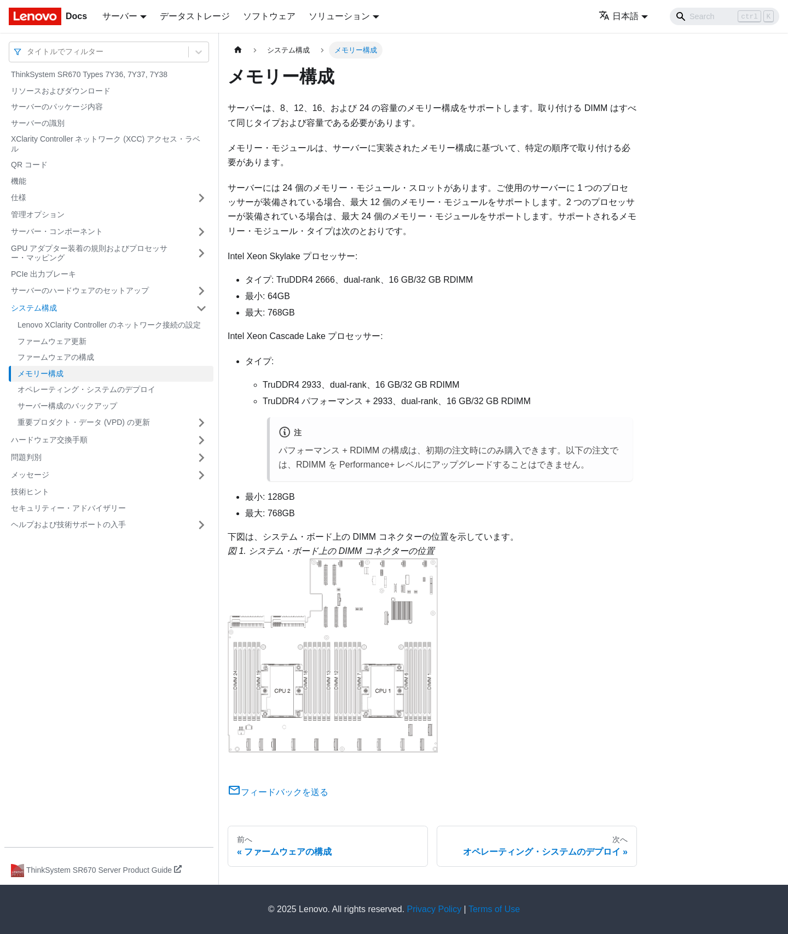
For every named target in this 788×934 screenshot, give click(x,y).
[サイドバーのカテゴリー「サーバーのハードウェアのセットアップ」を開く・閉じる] (201, 291)
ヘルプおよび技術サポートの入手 (68, 524)
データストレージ (195, 16)
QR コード (29, 164)
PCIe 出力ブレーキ (43, 274)
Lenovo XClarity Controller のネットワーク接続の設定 (109, 324)
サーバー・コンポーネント (57, 231)
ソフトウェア (269, 16)
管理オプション (38, 214)
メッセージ (30, 474)
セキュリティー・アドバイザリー (68, 508)
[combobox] (28, 51)
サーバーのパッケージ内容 (57, 106)
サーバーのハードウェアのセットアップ (80, 290)
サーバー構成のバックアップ (67, 405)
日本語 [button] (619, 16)
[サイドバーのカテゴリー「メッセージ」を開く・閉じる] (201, 475)
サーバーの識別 (38, 123)
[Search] (724, 16)
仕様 (18, 197)
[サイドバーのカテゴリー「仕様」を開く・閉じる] (201, 198)
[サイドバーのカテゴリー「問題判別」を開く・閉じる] (201, 457)
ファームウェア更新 (52, 341)
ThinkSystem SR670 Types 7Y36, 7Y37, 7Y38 (89, 74)
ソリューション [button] (339, 16)
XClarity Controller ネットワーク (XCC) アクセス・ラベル (105, 144)
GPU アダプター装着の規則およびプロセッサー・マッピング (89, 253)
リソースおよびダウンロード (61, 90)
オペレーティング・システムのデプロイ (86, 389)
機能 (18, 181)
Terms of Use (494, 909)
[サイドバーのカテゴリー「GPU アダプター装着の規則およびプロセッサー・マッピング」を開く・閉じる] (201, 253)
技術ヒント (30, 491)
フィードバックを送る (278, 792)
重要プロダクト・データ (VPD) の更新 (84, 422)
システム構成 (34, 307)
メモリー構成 (40, 373)
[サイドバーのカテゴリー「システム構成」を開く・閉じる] (201, 308)
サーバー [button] (119, 16)
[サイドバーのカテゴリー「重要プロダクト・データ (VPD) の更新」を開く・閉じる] (201, 422)
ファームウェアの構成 (56, 357)
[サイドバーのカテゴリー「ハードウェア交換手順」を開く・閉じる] (201, 440)
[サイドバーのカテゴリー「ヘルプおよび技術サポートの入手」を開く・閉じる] (201, 525)
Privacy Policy (434, 909)
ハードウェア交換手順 (49, 439)
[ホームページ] (238, 50)
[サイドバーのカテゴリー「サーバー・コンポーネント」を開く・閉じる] (201, 232)
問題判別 (26, 457)
